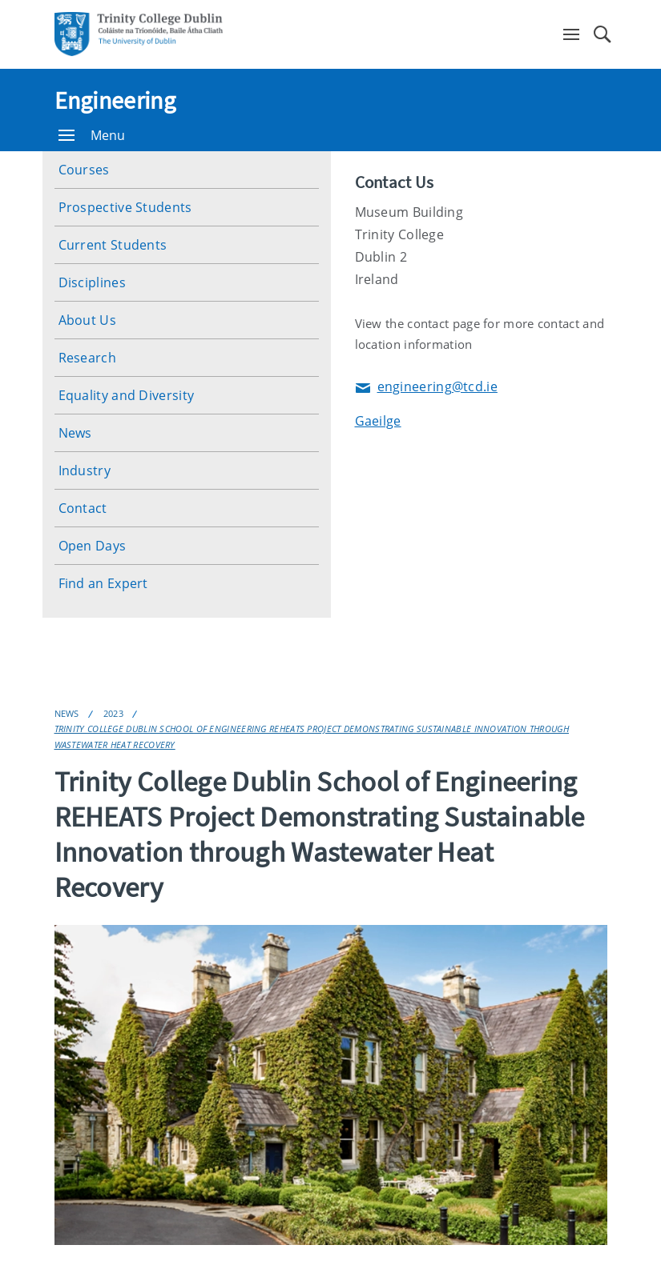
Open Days (92, 545)
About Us (87, 320)
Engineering (114, 100)
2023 (113, 713)
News (75, 433)
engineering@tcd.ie (426, 388)
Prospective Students (125, 207)
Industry (84, 470)
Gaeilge (378, 421)
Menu (92, 135)
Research (87, 357)
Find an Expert (103, 583)
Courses (84, 169)
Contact (82, 508)
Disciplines (92, 282)
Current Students (112, 245)
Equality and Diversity (126, 395)
